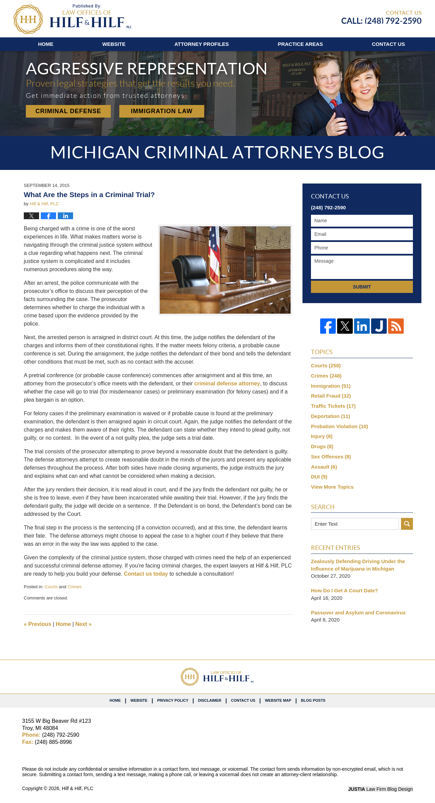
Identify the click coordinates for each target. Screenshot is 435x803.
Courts (51, 586)
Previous (37, 624)
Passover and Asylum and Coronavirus (358, 612)
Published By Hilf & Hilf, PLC (381, 17)
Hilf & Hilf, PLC (77, 788)
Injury (321, 436)
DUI (319, 476)
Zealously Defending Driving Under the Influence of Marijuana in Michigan (358, 565)
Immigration (331, 386)
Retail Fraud (331, 396)
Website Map (278, 700)
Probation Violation (339, 426)
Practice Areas (300, 44)
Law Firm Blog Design (380, 789)
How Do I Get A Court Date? (344, 590)
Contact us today (146, 574)
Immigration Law (162, 111)
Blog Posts (313, 700)
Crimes (75, 586)
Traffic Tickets (333, 406)
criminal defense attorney (227, 383)
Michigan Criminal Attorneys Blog (73, 19)
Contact (388, 44)
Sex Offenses (331, 456)
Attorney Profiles (201, 44)
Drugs (322, 446)
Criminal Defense (68, 111)
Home (45, 44)
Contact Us (243, 700)
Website (113, 44)
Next (83, 624)
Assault (324, 467)
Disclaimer (209, 700)
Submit (362, 287)
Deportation (330, 416)
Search (407, 524)
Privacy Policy (172, 700)
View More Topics (332, 487)
